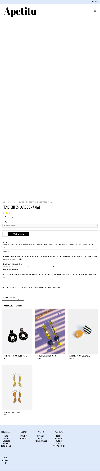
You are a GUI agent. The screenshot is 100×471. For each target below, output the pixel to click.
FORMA (18, 202)
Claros (38, 245)
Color (5, 222)
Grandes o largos (53, 245)
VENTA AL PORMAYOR (41, 441)
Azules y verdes (25, 245)
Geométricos (27, 202)
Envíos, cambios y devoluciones (13, 300)
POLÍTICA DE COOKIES (58, 446)
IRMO (48, 288)
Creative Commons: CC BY (6, 460)
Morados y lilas (63, 245)
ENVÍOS (6, 436)
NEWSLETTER (23, 436)
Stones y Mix (87, 245)
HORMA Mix (55, 288)
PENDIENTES (79, 245)
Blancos (32, 245)
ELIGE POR (11, 202)
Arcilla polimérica (14, 245)
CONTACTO (41, 439)
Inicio (4, 202)
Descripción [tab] (6, 252)
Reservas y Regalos (9, 298)
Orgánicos (71, 245)
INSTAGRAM (95, 2)
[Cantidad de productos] (5, 235)
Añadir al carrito (18, 234)
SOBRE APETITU (41, 436)
